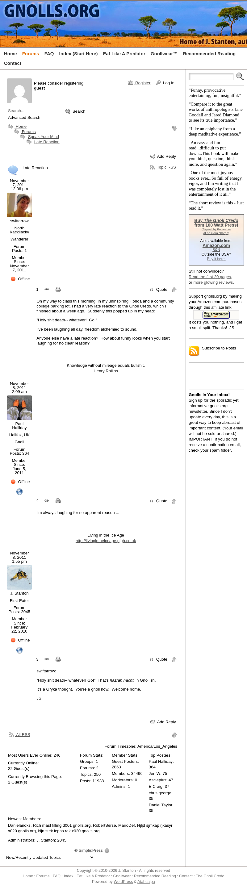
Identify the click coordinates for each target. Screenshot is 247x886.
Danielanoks (19, 825)
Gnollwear (122, 876)
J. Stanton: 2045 (51, 840)
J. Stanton (19, 593)
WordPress (123, 882)
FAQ (57, 876)
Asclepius (157, 780)
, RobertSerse (103, 825)
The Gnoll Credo (210, 876)
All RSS (19, 734)
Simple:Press (91, 850)
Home (16, 126)
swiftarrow (19, 221)
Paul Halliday (19, 425)
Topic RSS (163, 167)
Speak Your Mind (43, 136)
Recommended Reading (155, 876)
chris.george (160, 793)
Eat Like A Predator (93, 876)
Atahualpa (146, 882)
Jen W (154, 773)
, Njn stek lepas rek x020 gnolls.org (67, 831)
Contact (185, 876)
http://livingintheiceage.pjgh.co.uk (106, 540)
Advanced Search (24, 117)
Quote (158, 289)
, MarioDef (125, 825)
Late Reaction (47, 142)
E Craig (155, 786)
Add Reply (163, 156)
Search (75, 111)
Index (68, 876)
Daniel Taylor (160, 805)
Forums (24, 131)
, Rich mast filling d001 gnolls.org (61, 825)
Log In (165, 82)
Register (139, 82)
